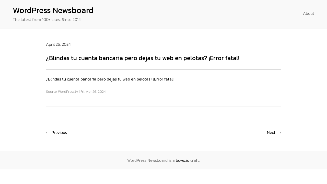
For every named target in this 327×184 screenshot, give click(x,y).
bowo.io (182, 160)
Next (271, 132)
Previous (59, 132)
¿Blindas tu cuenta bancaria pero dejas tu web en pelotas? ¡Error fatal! (109, 79)
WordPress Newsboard (53, 10)
